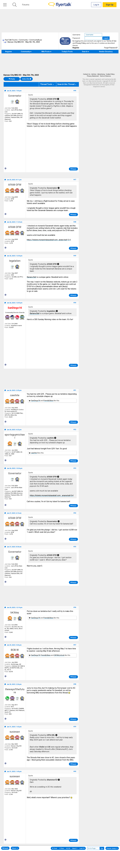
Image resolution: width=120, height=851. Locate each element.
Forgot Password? (111, 48)
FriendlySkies (48, 401)
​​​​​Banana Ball (31, 277)
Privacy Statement (93, 76)
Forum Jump (112, 848)
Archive (93, 74)
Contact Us (86, 74)
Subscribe (26, 79)
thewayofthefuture (14, 691)
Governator (14, 95)
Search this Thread (65, 84)
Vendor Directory (105, 52)
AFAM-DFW (14, 184)
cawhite (14, 395)
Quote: (30, 95)
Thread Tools (46, 84)
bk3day (15, 612)
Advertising (101, 74)
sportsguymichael (15, 436)
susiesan (15, 731)
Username (76, 35)
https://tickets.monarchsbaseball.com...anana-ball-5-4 (49, 240)
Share (15, 848)
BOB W (15, 649)
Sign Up (109, 4)
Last (82, 848)
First (54, 848)
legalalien (14, 260)
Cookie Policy (110, 74)
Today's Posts (67, 52)
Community (26, 52)
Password (76, 38)
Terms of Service (105, 76)
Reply (12, 79)
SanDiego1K (35, 401)
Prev (61, 848)
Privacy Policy (81, 43)
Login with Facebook (65, 41)
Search (85, 52)
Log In (96, 4)
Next (74, 848)
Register (76, 48)
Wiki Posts (46, 52)
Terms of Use (111, 41)
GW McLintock (59, 655)
